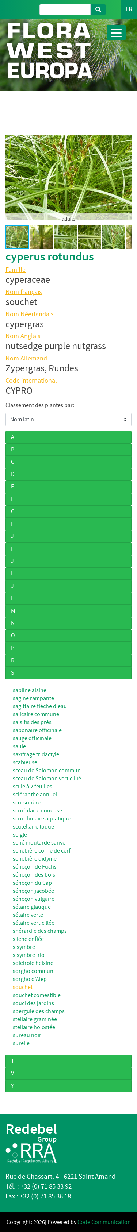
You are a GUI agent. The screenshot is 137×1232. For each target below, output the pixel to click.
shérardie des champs (40, 931)
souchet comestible (37, 995)
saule (19, 746)
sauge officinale (32, 738)
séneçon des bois (34, 874)
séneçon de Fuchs (35, 866)
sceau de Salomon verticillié (47, 778)
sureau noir (27, 1035)
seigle (20, 834)
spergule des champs (39, 1011)
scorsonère (27, 802)
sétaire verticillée (33, 923)
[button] (12, 177)
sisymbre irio (29, 955)
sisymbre (24, 947)
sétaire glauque (32, 907)
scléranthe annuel (35, 794)
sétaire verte (28, 915)
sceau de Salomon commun (47, 770)
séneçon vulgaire (33, 899)
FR (128, 9)
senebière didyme (35, 858)
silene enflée (28, 939)
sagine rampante (33, 698)
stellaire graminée (35, 1019)
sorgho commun (33, 971)
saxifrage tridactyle (36, 754)
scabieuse (25, 762)
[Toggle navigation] (116, 32)
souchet (23, 987)
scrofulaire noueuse (37, 810)
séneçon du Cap (32, 883)
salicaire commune (36, 714)
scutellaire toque (33, 826)
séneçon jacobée (33, 891)
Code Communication (104, 1222)
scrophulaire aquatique (42, 818)
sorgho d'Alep (30, 979)
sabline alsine (29, 690)
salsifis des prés (32, 722)
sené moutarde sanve (39, 842)
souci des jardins (33, 1003)
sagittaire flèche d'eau (40, 706)
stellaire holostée (34, 1027)
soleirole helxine (33, 963)
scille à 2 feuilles (32, 786)
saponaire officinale (37, 730)
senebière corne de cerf (42, 850)
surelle (21, 1043)
